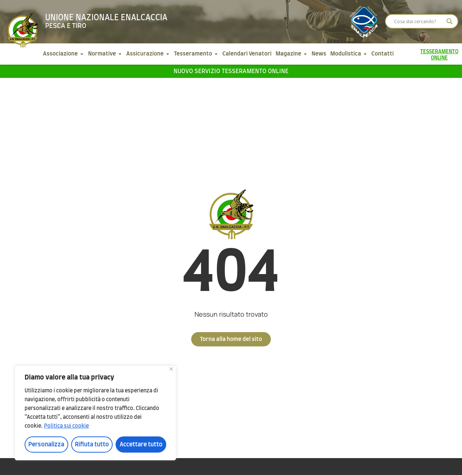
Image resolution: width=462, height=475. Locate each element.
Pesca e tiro (65, 26)
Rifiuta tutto (92, 444)
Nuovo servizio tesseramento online (231, 71)
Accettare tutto (141, 444)
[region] (95, 413)
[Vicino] (171, 369)
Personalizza (46, 444)
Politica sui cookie (66, 426)
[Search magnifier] (449, 21)
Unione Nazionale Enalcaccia (106, 18)
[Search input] (418, 21)
